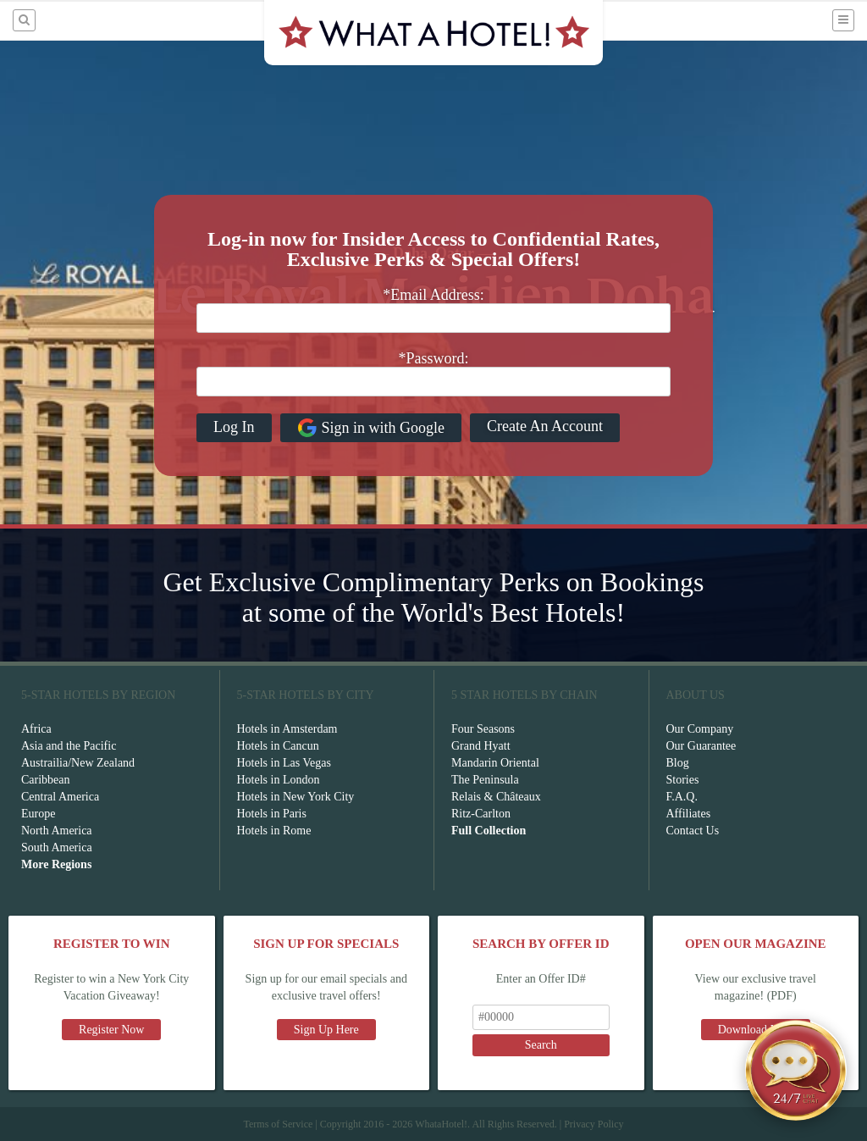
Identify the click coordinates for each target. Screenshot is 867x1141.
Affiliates (688, 813)
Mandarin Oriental (495, 762)
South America (56, 847)
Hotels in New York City (296, 796)
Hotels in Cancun (278, 745)
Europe (38, 813)
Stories (682, 779)
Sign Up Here (326, 1029)
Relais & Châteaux (496, 796)
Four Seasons (483, 729)
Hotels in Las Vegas (284, 762)
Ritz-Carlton (481, 813)
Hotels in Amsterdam (287, 729)
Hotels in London (278, 779)
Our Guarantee (701, 745)
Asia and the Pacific (68, 745)
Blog (677, 762)
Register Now (111, 1029)
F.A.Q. (682, 796)
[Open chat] (796, 1070)
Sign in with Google (371, 428)
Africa (36, 729)
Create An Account (545, 426)
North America (56, 830)
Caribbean (45, 779)
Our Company (700, 729)
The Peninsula (485, 779)
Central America (60, 796)
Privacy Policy (593, 1124)
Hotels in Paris (271, 813)
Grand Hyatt (481, 745)
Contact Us (693, 830)
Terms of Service (277, 1124)
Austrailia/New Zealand (78, 762)
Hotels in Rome (274, 830)
